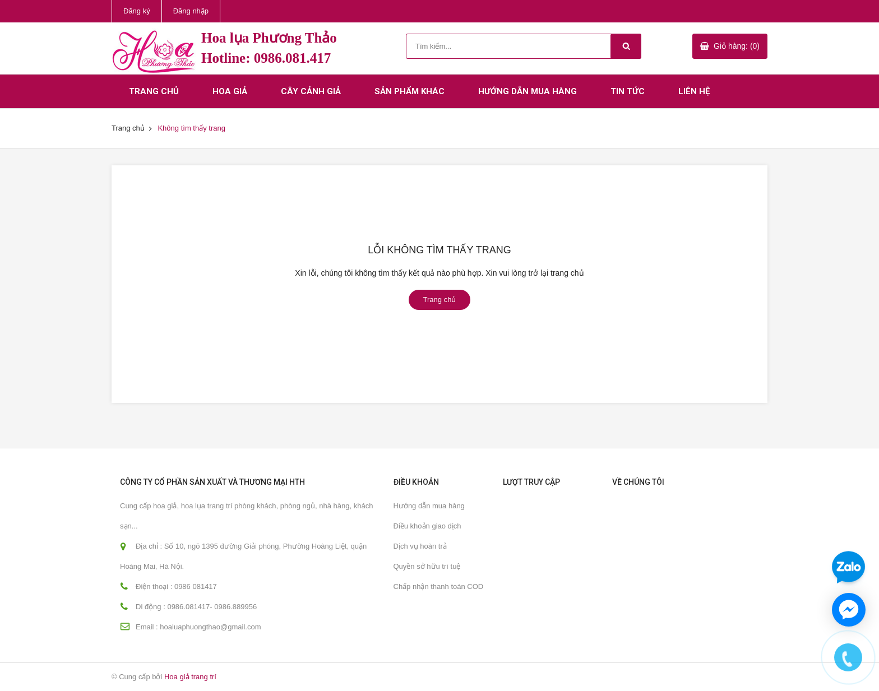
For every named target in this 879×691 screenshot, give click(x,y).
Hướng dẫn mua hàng (527, 91)
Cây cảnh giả (311, 91)
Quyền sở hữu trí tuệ (427, 566)
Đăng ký (136, 11)
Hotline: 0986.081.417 (266, 58)
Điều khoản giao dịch (427, 526)
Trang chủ (154, 91)
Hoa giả (229, 91)
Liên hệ (694, 91)
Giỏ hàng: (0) (737, 45)
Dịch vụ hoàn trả (420, 546)
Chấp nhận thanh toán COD (439, 586)
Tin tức (627, 91)
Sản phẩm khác (409, 91)
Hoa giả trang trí (190, 677)
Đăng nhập (191, 11)
